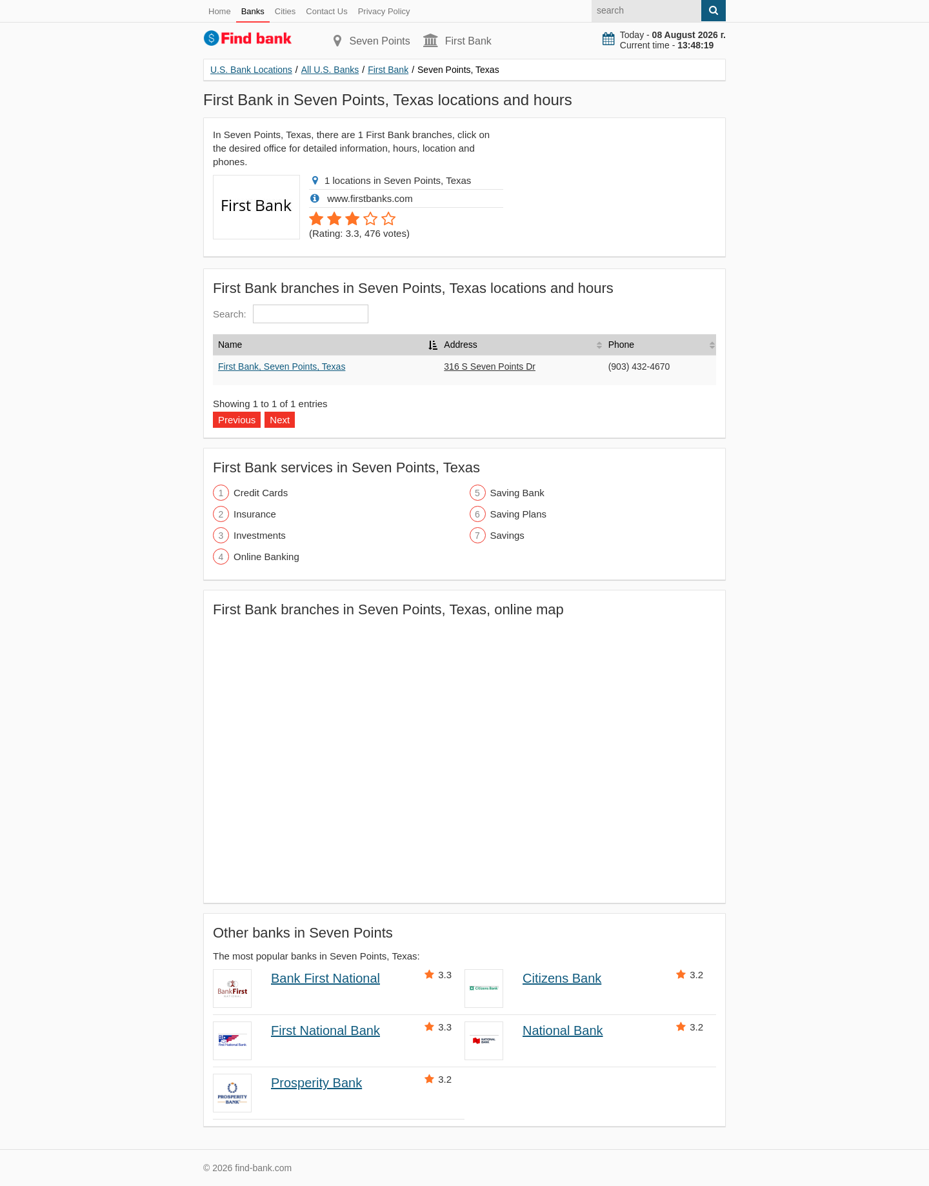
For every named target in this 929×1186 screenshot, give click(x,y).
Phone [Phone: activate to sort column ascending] (621, 344)
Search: (290, 314)
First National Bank (325, 1030)
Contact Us (326, 11)
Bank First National (325, 978)
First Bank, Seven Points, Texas (281, 366)
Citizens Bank (562, 978)
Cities (285, 11)
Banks (253, 11)
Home (219, 11)
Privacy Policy (384, 11)
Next (280, 419)
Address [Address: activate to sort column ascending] (460, 344)
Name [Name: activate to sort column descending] (230, 344)
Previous (236, 419)
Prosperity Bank (316, 1083)
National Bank (563, 1030)
